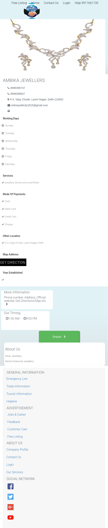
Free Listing (15, 436)
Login (66, 3)
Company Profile (17, 449)
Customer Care (17, 429)
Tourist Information (19, 394)
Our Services (15, 472)
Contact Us (51, 3)
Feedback (13, 422)
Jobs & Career (16, 414)
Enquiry (59, 336)
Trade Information (18, 386)
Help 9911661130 (86, 3)
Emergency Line (17, 379)
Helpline (12, 401)
